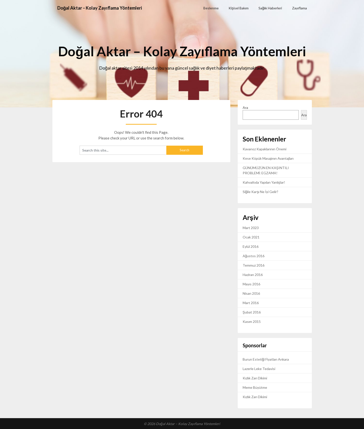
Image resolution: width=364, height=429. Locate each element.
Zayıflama (299, 8)
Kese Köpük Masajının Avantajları (268, 158)
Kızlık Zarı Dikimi (255, 378)
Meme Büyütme (255, 387)
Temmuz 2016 (253, 265)
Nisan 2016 (251, 293)
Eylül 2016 (250, 246)
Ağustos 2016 (254, 256)
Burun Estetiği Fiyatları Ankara (266, 359)
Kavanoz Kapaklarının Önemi (264, 149)
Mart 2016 (251, 303)
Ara (245, 107)
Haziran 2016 (253, 275)
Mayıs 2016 (251, 284)
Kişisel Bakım (239, 8)
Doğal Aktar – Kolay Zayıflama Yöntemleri (104, 8)
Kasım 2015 (252, 321)
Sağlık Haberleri (270, 8)
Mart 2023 (251, 228)
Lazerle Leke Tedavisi (259, 369)
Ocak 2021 (251, 237)
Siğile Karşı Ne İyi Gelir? (260, 192)
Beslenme (211, 8)
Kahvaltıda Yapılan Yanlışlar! (264, 182)
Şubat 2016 (252, 312)
